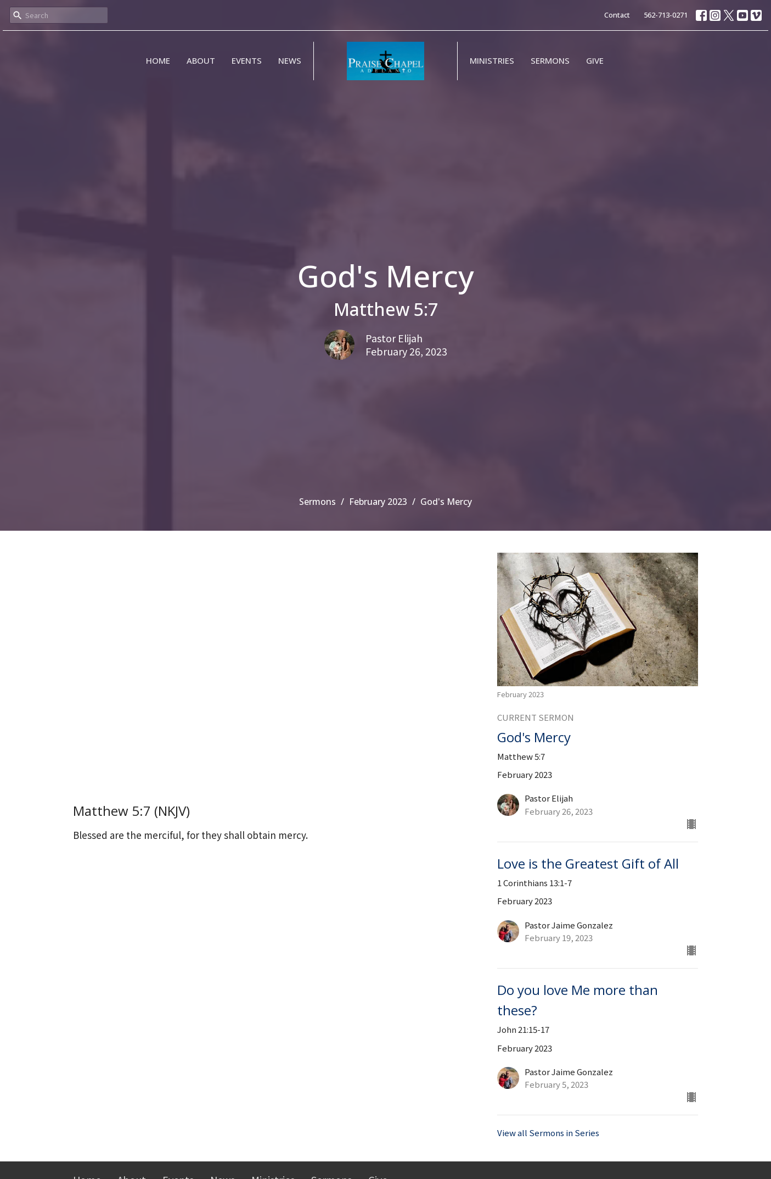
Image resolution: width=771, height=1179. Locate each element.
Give (595, 60)
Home (158, 60)
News (289, 60)
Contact (617, 15)
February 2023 (378, 502)
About (201, 60)
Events (247, 60)
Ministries (492, 60)
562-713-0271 (666, 15)
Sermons (550, 60)
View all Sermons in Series (548, 1132)
